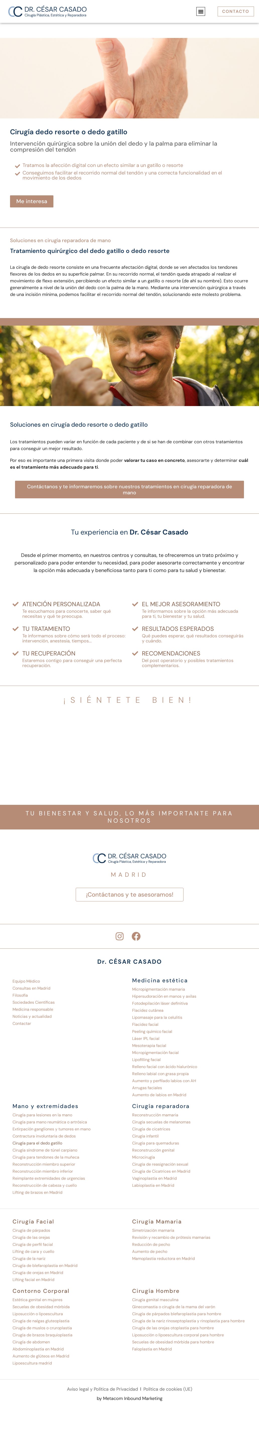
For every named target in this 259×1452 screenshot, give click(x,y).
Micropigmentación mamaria (158, 989)
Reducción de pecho (151, 1244)
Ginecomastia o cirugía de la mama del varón (173, 1306)
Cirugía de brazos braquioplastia (42, 1335)
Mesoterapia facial (149, 1045)
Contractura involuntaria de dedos (44, 1136)
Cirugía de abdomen (31, 1342)
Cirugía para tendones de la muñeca (46, 1157)
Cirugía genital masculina (155, 1299)
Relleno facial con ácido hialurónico (164, 1066)
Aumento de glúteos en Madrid (41, 1356)
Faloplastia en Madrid (152, 1349)
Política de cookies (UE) (167, 1390)
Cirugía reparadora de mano (78, 240)
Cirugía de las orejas (31, 1237)
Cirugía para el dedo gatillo (37, 1143)
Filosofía (20, 995)
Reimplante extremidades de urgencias (49, 1178)
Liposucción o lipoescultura (38, 1313)
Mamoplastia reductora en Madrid (163, 1258)
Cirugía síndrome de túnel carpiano (45, 1150)
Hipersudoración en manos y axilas (164, 996)
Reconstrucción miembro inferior (43, 1171)
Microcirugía (143, 1157)
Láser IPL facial (145, 1038)
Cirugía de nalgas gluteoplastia (41, 1321)
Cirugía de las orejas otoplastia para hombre (173, 1328)
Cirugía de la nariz (29, 1258)
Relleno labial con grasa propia (160, 1073)
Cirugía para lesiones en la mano (42, 1115)
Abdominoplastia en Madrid (38, 1349)
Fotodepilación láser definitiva (160, 1003)
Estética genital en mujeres (37, 1299)
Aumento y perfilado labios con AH (164, 1080)
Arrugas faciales (147, 1087)
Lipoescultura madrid (32, 1363)
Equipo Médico (26, 981)
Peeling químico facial (152, 1031)
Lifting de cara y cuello (33, 1251)
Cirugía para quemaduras (155, 1143)
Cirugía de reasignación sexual (160, 1164)
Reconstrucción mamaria (155, 1115)
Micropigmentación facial (155, 1052)
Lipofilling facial (146, 1059)
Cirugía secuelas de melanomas (161, 1122)
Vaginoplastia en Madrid (154, 1178)
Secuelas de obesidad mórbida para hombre (173, 1342)
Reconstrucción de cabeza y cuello (45, 1185)
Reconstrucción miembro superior (44, 1164)
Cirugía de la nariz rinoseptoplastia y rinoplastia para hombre (188, 1321)
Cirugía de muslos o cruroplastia (42, 1328)
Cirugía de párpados (31, 1230)
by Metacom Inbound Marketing (129, 1399)
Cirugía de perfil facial (33, 1244)
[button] (199, 11)
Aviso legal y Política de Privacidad (102, 1390)
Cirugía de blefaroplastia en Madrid (45, 1265)
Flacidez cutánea (147, 1010)
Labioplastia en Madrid (153, 1185)
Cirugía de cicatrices (151, 1129)
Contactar (22, 1023)
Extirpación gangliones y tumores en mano (52, 1129)
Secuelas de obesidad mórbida (41, 1306)
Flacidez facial (145, 1024)
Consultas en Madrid (31, 988)
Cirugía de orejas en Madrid (38, 1272)
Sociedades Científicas (34, 1002)
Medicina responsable (33, 1009)
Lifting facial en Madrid (33, 1279)
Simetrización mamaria (153, 1230)
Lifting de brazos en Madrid (37, 1192)
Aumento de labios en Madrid (159, 1094)
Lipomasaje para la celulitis (157, 1017)
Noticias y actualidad (32, 1016)
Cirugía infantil (145, 1136)
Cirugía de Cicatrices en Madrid (161, 1171)
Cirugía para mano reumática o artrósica (50, 1122)
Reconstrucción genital (153, 1150)
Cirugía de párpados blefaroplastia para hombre (176, 1313)
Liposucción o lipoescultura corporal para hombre (178, 1335)
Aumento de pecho (149, 1251)
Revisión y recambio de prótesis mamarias (171, 1237)
